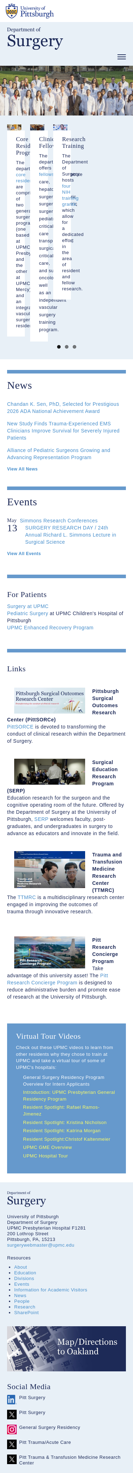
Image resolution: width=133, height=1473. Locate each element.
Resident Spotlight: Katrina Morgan (62, 1040)
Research (24, 1216)
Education (25, 1182)
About (20, 1176)
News (20, 1205)
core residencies (74, 194)
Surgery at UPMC (28, 515)
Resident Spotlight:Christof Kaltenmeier (67, 1048)
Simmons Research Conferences (59, 429)
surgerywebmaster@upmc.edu (40, 1154)
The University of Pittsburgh (56, 11)
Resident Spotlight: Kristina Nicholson (65, 1031)
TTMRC (27, 806)
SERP (41, 728)
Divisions (24, 1187)
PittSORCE (20, 636)
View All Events (24, 462)
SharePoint (26, 1222)
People (21, 1210)
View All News (22, 378)
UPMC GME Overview (47, 1056)
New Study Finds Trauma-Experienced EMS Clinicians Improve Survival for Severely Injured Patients (63, 340)
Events (21, 1193)
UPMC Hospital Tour (45, 1065)
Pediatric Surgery (27, 522)
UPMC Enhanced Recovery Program (50, 536)
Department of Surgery (35, 38)
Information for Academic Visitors (50, 1199)
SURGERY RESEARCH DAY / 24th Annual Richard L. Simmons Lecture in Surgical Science (70, 444)
